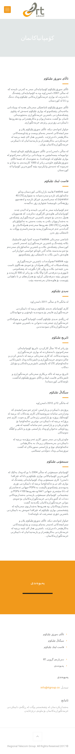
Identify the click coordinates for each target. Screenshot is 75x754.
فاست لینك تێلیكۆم (54, 647)
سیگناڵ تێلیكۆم (56, 640)
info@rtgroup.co (50, 687)
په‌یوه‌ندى (59, 665)
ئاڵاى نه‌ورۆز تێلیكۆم (53, 634)
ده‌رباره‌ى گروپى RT (53, 659)
